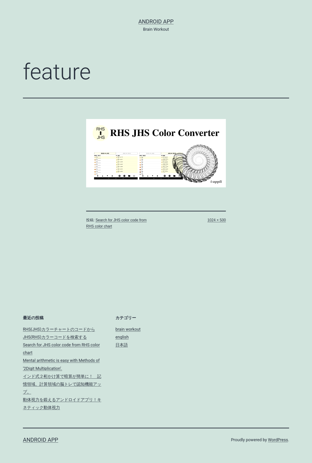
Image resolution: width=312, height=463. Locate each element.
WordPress (278, 439)
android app (156, 21)
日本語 (121, 344)
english (122, 337)
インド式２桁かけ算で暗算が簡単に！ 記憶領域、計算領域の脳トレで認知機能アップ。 (62, 384)
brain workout (128, 329)
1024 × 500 (216, 220)
